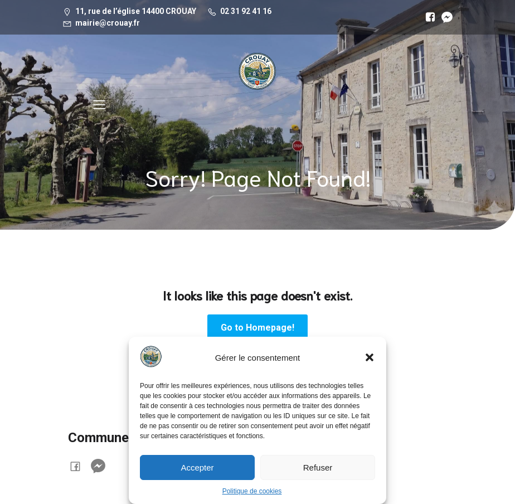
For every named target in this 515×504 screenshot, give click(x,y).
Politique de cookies (252, 491)
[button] (369, 357)
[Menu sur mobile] (99, 104)
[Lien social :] (427, 17)
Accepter (197, 467)
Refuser (318, 467)
